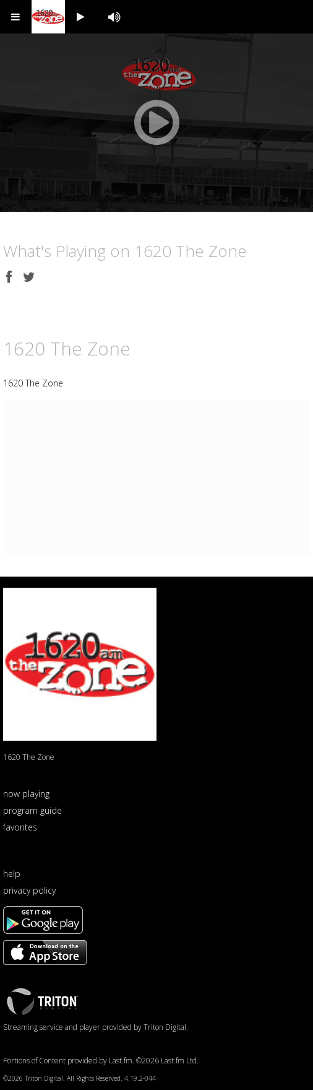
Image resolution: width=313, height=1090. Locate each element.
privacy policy (29, 890)
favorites (20, 827)
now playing (26, 794)
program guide (32, 810)
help (11, 873)
